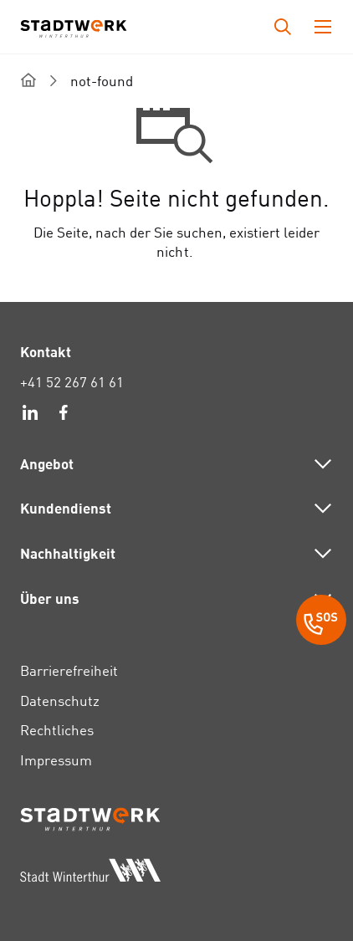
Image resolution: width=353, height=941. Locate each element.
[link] (30, 414)
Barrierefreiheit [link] (69, 670)
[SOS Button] (321, 622)
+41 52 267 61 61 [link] (72, 382)
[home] (28, 80)
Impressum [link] (56, 760)
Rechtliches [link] (57, 730)
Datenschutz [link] (60, 700)
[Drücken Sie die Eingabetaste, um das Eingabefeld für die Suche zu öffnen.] (283, 27)
